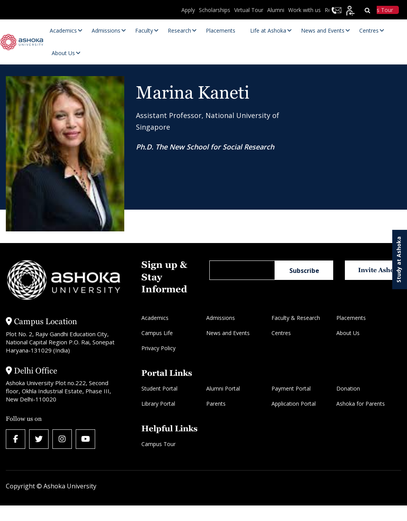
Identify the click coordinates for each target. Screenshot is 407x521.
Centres (281, 333)
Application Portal (293, 403)
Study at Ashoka (398, 259)
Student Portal (159, 388)
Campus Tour (158, 444)
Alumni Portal (223, 388)
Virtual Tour (248, 10)
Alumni (275, 10)
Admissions (220, 317)
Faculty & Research (295, 317)
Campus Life (157, 333)
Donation (348, 388)
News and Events (228, 333)
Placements (351, 317)
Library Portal (158, 403)
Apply (188, 10)
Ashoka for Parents (360, 403)
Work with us (304, 10)
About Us (348, 333)
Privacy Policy (158, 348)
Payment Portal (291, 388)
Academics (155, 317)
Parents (216, 403)
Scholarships (214, 10)
